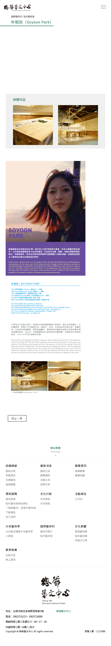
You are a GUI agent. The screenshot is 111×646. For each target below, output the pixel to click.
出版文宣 (10, 555)
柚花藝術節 (81, 536)
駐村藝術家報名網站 (17, 503)
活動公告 (45, 480)
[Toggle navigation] (103, 6)
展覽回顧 (80, 475)
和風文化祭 (81, 540)
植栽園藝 (10, 484)
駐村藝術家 (46, 536)
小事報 (9, 536)
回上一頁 (17, 418)
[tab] (55, 452)
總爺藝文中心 (63, 611)
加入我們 (10, 517)
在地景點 (45, 503)
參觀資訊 (10, 475)
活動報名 (81, 494)
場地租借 (10, 499)
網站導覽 (55, 451)
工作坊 (78, 499)
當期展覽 (80, 471)
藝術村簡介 (46, 531)
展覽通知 (45, 475)
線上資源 (10, 559)
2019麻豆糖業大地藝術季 (19, 531)
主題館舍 (10, 480)
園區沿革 (10, 471)
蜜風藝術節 (81, 531)
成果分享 (45, 484)
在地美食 (45, 499)
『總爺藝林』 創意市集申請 (21, 508)
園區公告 (45, 471)
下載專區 (10, 512)
